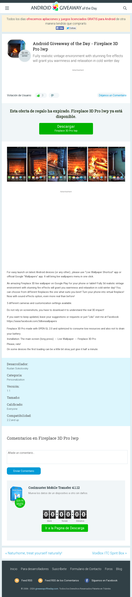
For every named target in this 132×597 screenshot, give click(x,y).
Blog (119, 569)
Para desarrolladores (35, 569)
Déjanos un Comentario (112, 95)
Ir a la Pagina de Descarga (64, 528)
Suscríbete (59, 569)
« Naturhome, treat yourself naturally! (33, 553)
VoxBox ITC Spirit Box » (109, 553)
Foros (109, 569)
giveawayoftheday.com (46, 588)
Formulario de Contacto (85, 569)
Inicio (13, 569)
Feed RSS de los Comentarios (62, 580)
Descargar (66, 128)
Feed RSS (26, 580)
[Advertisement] (80, 80)
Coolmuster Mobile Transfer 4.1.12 (54, 488)
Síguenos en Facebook (104, 580)
